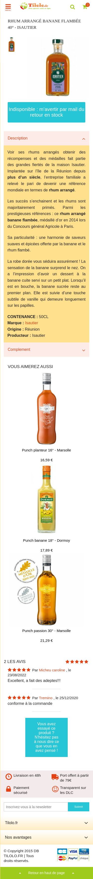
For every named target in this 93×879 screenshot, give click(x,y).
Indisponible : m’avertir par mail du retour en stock (46, 112)
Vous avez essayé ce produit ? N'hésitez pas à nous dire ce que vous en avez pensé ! (46, 737)
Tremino (46, 698)
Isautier (31, 323)
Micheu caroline (52, 670)
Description (18, 138)
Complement (19, 349)
